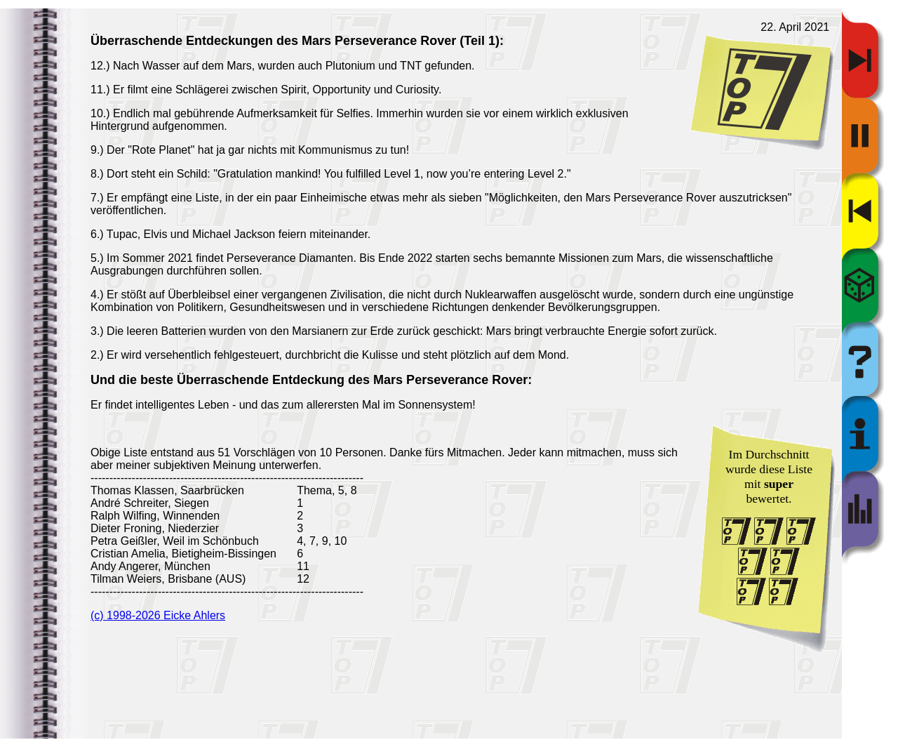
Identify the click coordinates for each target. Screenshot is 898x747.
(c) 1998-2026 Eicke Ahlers (158, 615)
